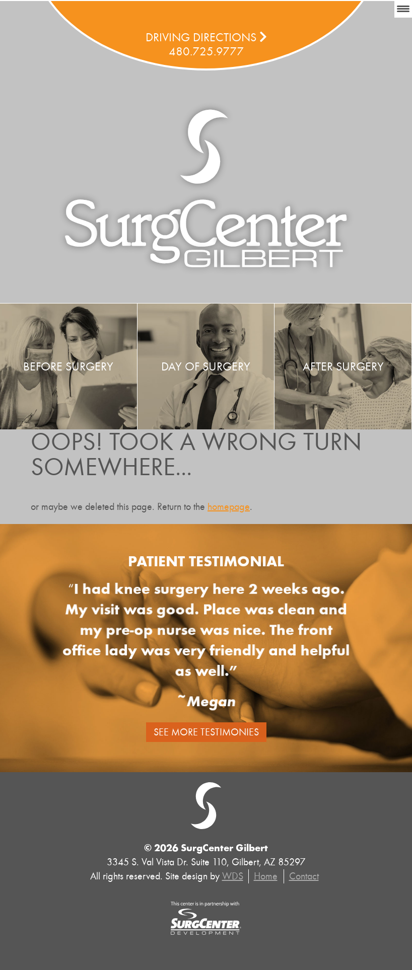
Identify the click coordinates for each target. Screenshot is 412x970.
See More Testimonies (206, 732)
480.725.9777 (206, 51)
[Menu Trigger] (403, 9)
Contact (304, 876)
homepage (229, 506)
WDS (232, 876)
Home (266, 876)
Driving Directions (206, 37)
